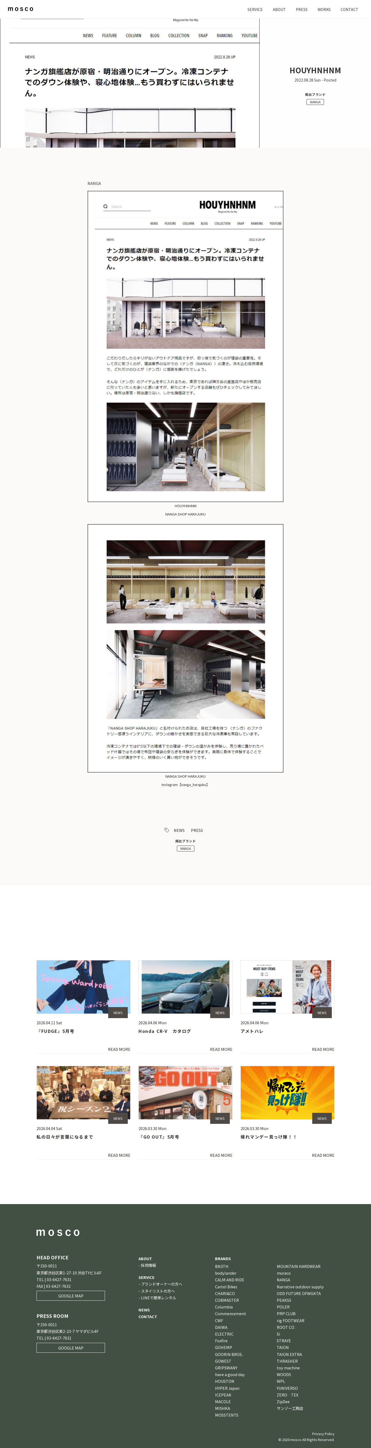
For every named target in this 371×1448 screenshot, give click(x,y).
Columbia (224, 1307)
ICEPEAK (223, 1395)
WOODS (284, 1374)
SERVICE (253, 9)
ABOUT (277, 9)
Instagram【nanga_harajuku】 (186, 784)
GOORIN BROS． (230, 1354)
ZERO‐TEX (287, 1395)
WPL (281, 1381)
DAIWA (221, 1327)
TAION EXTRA (289, 1354)
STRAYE (284, 1340)
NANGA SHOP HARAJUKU (185, 514)
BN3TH (221, 1266)
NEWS (179, 830)
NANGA (315, 102)
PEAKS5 (284, 1300)
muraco (284, 1273)
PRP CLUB (286, 1313)
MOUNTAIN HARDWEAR (299, 1266)
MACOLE (223, 1401)
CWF (219, 1320)
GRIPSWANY (226, 1367)
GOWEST (223, 1361)
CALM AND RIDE (229, 1279)
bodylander (226, 1273)
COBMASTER (227, 1300)
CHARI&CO (225, 1293)
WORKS (323, 9)
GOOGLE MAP (70, 1296)
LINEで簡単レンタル (158, 1297)
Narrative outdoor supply (300, 1286)
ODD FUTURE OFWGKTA (299, 1293)
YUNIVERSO (287, 1388)
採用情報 (148, 1265)
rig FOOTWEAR (290, 1320)
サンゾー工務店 (290, 1408)
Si (278, 1334)
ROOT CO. (286, 1327)
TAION (283, 1347)
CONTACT (349, 9)
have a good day (230, 1374)
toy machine (288, 1367)
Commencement (230, 1313)
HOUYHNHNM (186, 506)
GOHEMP (223, 1347)
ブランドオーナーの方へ (161, 1284)
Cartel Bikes (226, 1286)
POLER (283, 1307)
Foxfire (221, 1340)
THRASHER (287, 1361)
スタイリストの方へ (158, 1291)
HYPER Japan (227, 1388)
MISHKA (222, 1408)
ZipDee (283, 1401)
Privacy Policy (323, 1433)
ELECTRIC (224, 1334)
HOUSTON (224, 1381)
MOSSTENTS (226, 1415)
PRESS (300, 9)
